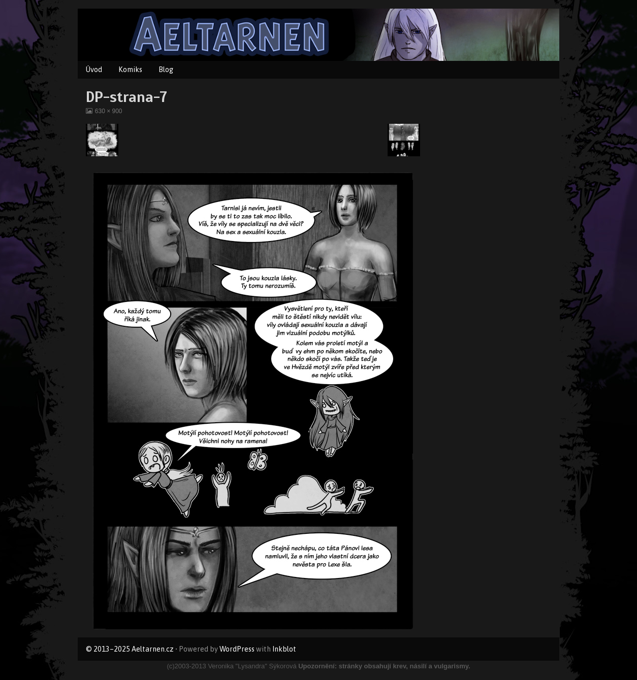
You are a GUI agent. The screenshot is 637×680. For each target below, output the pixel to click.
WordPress (236, 649)
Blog (165, 69)
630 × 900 (108, 111)
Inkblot (284, 649)
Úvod (94, 69)
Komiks (130, 69)
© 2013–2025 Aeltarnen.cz (130, 649)
